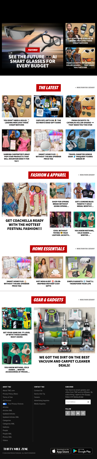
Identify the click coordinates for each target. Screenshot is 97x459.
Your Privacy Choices (13, 404)
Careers (37, 397)
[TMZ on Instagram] (21, 4)
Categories (7, 420)
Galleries (6, 427)
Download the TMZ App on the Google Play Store (82, 451)
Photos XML (7, 437)
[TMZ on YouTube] (78, 413)
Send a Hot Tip (39, 394)
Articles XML (7, 410)
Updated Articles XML (11, 417)
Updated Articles (9, 414)
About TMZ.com (9, 390)
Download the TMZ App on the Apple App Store (60, 451)
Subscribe (88, 402)
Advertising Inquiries (41, 400)
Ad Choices (7, 400)
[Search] (93, 16)
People (5, 430)
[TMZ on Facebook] (4, 4)
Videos (5, 440)
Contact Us (38, 390)
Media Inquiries (39, 404)
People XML (7, 434)
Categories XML (9, 424)
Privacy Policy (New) (10, 394)
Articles (5, 407)
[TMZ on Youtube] (15, 4)
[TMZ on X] (9, 4)
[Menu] (3, 16)
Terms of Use (8, 397)
